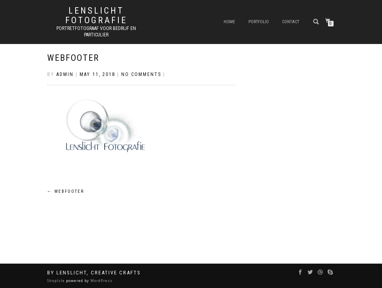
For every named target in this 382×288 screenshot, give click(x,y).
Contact (290, 21)
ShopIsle (56, 280)
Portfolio (258, 21)
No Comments (141, 74)
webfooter (73, 58)
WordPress (100, 280)
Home (229, 21)
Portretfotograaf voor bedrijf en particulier (96, 32)
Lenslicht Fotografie (96, 15)
